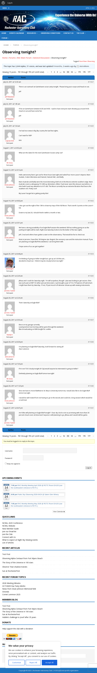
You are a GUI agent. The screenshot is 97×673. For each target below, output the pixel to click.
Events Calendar (16, 33)
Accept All (49, 662)
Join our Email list (9, 531)
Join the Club (7, 534)
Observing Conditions (50, 33)
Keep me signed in (13, 464)
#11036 (91, 298)
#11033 (91, 223)
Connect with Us (9, 537)
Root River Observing (87, 61)
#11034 (91, 254)
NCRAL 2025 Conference (12, 523)
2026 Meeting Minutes (11, 583)
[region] (33, 655)
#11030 (91, 148)
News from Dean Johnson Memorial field (19, 589)
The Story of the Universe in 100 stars (17, 562)
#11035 (91, 276)
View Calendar (59, 512)
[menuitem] (3, 3)
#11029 (91, 126)
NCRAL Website (8, 526)
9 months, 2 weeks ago (63, 66)
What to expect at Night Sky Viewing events (20, 540)
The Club (80, 33)
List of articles (8, 542)
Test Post (6, 554)
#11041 (91, 408)
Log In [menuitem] (10, 3)
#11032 (91, 201)
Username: (9, 451)
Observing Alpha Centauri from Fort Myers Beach (22, 558)
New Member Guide (10, 528)
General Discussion (41, 58)
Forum (4, 38)
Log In (88, 468)
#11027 (91, 82)
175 (79, 72)
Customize (16, 662)
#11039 (91, 364)
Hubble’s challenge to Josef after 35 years (19, 617)
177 (89, 72)
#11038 (91, 342)
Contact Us (68, 33)
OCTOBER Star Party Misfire (13, 586)
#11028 (91, 104)
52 (64, 72)
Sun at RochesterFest (11, 571)
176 (84, 72)
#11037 (91, 320)
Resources (31, 33)
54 (72, 72)
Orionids (5, 591)
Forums (12, 58)
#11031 (91, 170)
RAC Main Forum (24, 58)
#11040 (91, 386)
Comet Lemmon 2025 (11, 594)
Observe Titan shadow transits (14, 567)
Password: (8, 458)
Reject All (33, 662)
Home (4, 33)
